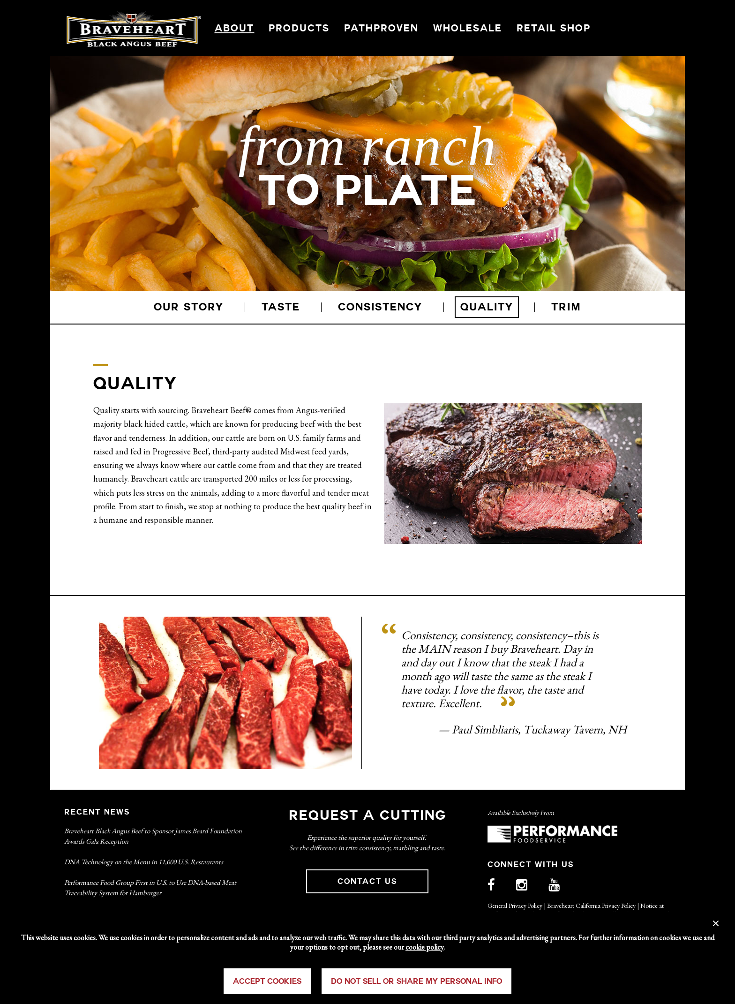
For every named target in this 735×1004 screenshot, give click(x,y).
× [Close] (715, 922)
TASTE (281, 307)
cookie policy (424, 947)
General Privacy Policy (515, 905)
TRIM (566, 307)
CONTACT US (367, 881)
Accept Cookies (267, 981)
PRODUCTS (299, 28)
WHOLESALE (467, 28)
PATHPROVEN (381, 28)
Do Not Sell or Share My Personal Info (416, 981)
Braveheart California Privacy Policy (591, 905)
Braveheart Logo (134, 28)
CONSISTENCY (380, 307)
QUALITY (486, 307)
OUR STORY (189, 307)
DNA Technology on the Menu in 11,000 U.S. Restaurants (143, 861)
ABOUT (234, 28)
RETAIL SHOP (554, 28)
